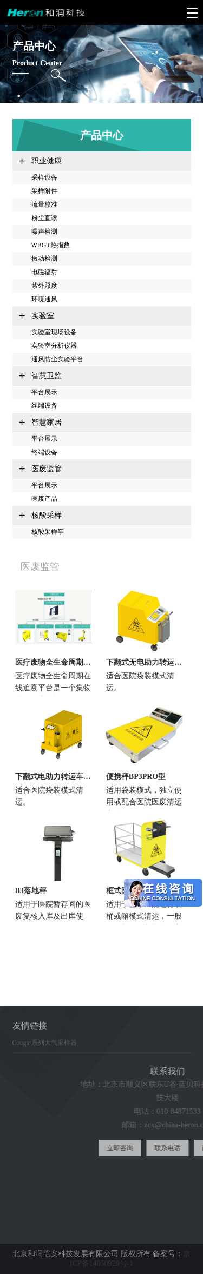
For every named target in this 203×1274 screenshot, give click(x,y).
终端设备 (44, 406)
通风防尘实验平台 (57, 359)
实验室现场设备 (54, 332)
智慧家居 (46, 422)
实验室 (42, 316)
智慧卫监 (46, 376)
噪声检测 (44, 231)
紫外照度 (44, 285)
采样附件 (44, 191)
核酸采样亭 (47, 532)
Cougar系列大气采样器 (44, 1048)
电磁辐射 (44, 272)
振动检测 (44, 258)
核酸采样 (46, 515)
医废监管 (46, 469)
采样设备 (44, 177)
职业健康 (46, 161)
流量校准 (44, 204)
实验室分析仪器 (54, 345)
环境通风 (44, 299)
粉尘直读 (44, 218)
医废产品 (44, 499)
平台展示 (44, 392)
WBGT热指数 (50, 245)
